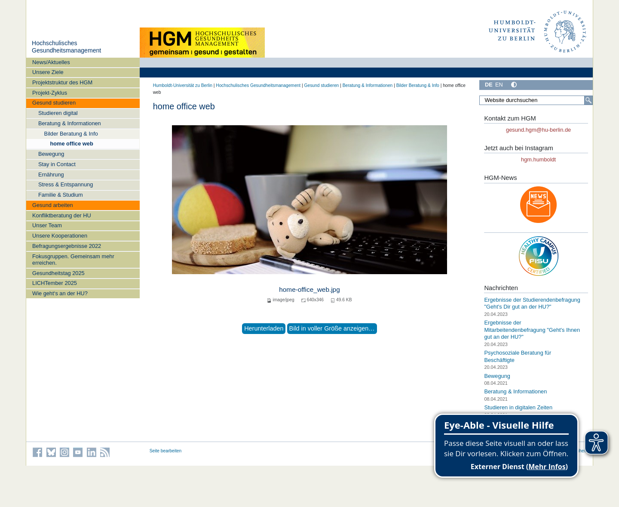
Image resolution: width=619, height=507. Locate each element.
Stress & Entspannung (65, 184)
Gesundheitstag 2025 (58, 273)
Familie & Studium (60, 195)
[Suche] (588, 100)
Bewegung (51, 154)
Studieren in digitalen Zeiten (518, 407)
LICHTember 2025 (54, 283)
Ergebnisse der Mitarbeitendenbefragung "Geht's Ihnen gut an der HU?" (532, 329)
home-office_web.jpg (309, 289)
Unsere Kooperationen (59, 235)
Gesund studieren (54, 102)
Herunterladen (263, 328)
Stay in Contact (57, 164)
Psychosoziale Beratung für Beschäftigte (517, 356)
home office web (71, 143)
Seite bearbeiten (166, 450)
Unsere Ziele (48, 72)
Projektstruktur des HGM (62, 82)
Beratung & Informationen (69, 123)
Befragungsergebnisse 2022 (66, 246)
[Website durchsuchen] (536, 100)
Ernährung (51, 174)
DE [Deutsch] (489, 84)
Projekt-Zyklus (49, 93)
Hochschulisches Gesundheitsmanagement (66, 47)
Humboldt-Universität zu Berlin (182, 85)
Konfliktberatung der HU (61, 215)
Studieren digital (58, 113)
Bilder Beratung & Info (71, 133)
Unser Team (47, 225)
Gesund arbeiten (52, 205)
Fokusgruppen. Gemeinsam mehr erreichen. (73, 259)
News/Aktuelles (51, 62)
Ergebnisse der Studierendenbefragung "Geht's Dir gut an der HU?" (532, 303)
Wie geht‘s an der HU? (60, 293)
